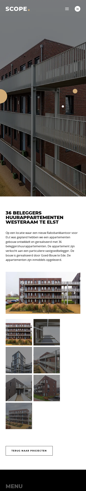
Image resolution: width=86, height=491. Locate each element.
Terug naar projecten (29, 450)
